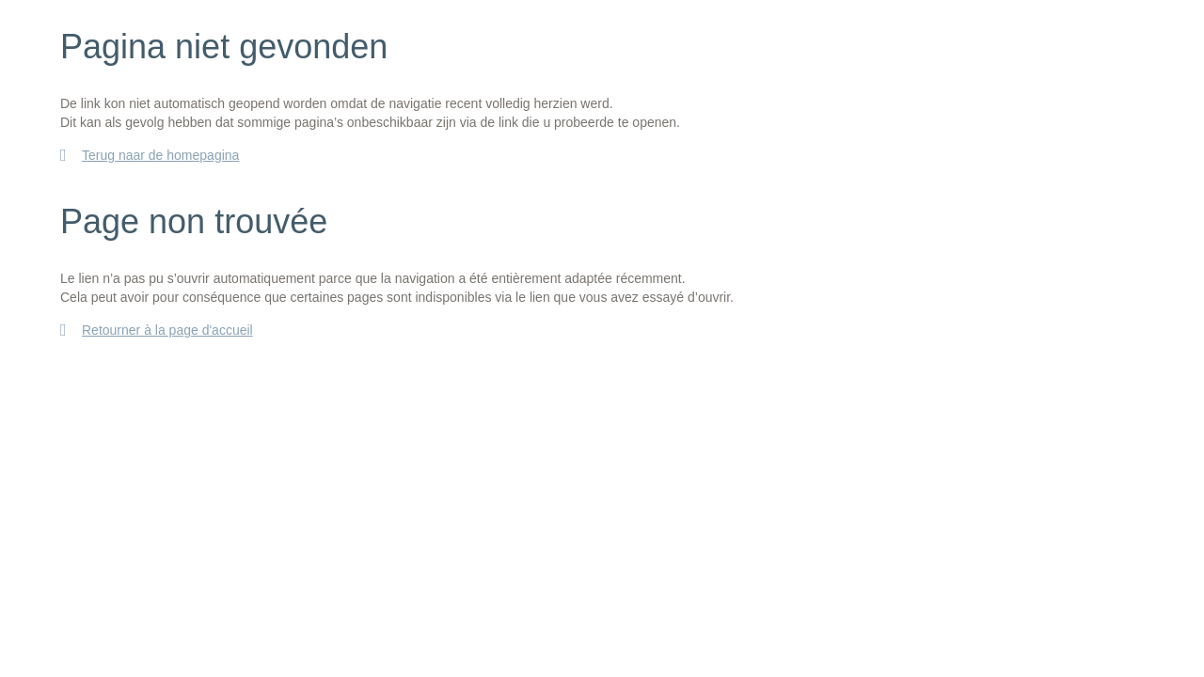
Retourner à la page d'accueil (167, 330)
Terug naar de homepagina (160, 155)
